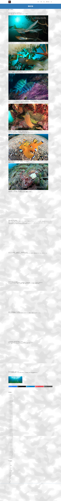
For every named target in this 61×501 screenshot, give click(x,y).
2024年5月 (10, 429)
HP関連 (10, 468)
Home (24, 491)
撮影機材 (10, 473)
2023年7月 (10, 443)
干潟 (10, 472)
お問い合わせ (25, 495)
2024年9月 (10, 423)
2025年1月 (10, 417)
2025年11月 (11, 402)
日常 (10, 476)
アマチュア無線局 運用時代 (42, 492)
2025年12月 (11, 401)
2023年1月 (10, 452)
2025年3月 (10, 414)
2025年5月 (10, 411)
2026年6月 (10, 398)
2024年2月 (10, 433)
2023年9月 (10, 440)
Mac (10, 469)
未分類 (10, 478)
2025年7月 (10, 408)
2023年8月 (10, 442)
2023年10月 (11, 439)
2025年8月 (10, 407)
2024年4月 (10, 430)
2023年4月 (10, 448)
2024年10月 (11, 421)
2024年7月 (10, 426)
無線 (10, 479)
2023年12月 (11, 436)
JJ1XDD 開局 (40, 494)
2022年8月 (10, 459)
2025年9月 (10, 405)
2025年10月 (11, 404)
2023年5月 (10, 446)
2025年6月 (10, 410)
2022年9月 (10, 458)
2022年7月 (10, 461)
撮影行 (10, 475)
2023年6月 (10, 445)
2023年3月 (10, 449)
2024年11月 (11, 420)
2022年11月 (11, 455)
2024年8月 (10, 424)
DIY (9, 465)
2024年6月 (10, 427)
